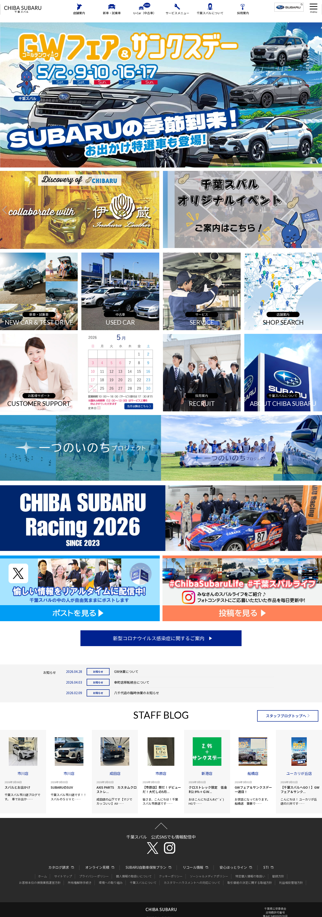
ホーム (42, 876)
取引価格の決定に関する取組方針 (249, 882)
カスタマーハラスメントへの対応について (192, 882)
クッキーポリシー (171, 876)
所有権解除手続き (80, 882)
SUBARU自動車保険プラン (146, 867)
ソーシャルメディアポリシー (209, 876)
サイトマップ (63, 876)
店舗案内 (79, 13)
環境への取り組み (111, 882)
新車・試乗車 (112, 13)
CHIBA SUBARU (22, 9)
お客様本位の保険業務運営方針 (40, 882)
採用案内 (243, 13)
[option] (79, 210)
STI (266, 867)
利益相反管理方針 (291, 882)
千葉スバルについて (210, 13)
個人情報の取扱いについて (134, 876)
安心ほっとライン (233, 867)
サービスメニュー (177, 13)
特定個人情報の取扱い (250, 876)
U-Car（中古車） (144, 13)
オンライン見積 (97, 867)
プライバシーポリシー (94, 876)
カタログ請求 (58, 867)
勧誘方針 (278, 876)
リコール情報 (193, 867)
